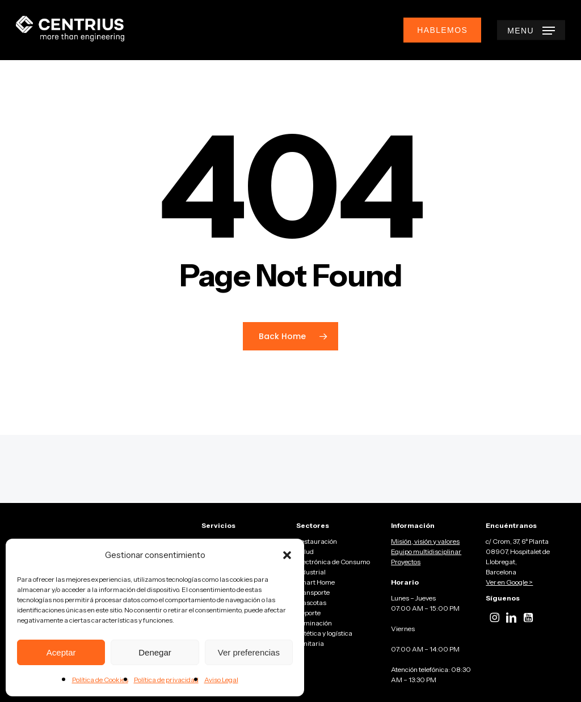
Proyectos (405, 561)
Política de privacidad (166, 679)
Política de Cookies (100, 679)
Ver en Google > (509, 582)
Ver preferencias (249, 652)
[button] (287, 555)
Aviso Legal (221, 679)
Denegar (154, 652)
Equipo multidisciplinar (426, 551)
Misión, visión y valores (425, 541)
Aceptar (61, 652)
